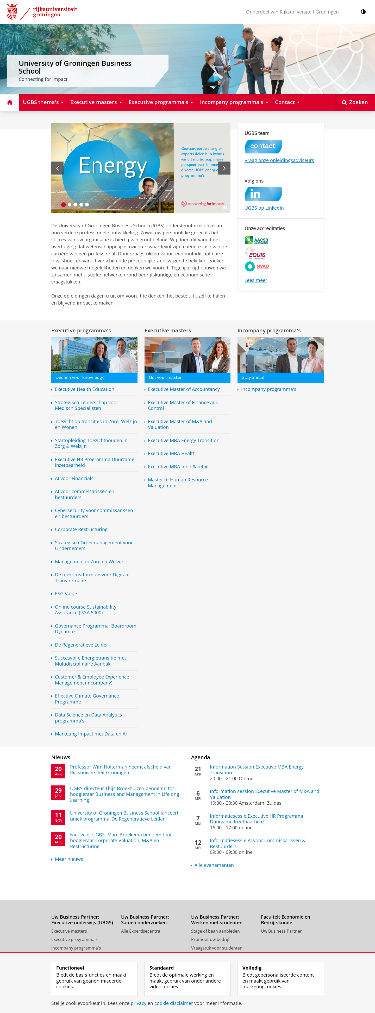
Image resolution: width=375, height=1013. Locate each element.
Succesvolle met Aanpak (90, 661)
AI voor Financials (74, 478)
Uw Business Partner (281, 931)
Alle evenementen (214, 865)
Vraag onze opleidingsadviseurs (279, 160)
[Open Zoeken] (355, 102)
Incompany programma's (269, 330)
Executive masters (168, 330)
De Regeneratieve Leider (81, 645)
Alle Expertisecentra (140, 931)
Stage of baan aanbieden (215, 931)
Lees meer (256, 280)
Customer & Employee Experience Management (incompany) (92, 680)
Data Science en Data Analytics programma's (88, 718)
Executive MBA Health (172, 453)
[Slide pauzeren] (225, 207)
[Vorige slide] (57, 168)
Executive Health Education (84, 389)
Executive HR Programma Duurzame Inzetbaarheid (94, 462)
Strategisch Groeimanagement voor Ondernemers (94, 545)
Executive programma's (81, 330)
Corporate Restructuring (81, 529)
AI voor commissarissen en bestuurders (84, 494)
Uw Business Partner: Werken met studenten (216, 920)
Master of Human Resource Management (178, 482)
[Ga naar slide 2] (70, 205)
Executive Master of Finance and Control (183, 405)
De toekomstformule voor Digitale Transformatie (92, 577)
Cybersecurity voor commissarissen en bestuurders (94, 513)
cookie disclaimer (173, 1003)
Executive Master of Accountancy (184, 389)
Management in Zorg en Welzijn (89, 562)
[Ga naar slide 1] (64, 205)
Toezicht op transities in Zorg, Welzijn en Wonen (96, 424)
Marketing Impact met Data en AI (91, 734)
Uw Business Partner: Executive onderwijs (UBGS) (82, 920)
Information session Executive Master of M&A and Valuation (264, 794)
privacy (138, 1003)
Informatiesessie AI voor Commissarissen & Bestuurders (257, 843)
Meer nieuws (69, 859)
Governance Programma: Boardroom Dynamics (95, 629)
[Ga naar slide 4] (81, 205)
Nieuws (60, 757)
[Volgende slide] (224, 168)
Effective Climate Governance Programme (87, 699)
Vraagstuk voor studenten (216, 948)
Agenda (200, 757)
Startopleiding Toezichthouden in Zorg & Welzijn (91, 443)
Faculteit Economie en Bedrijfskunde (285, 920)
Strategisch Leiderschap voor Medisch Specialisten (86, 405)
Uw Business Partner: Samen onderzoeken (145, 920)
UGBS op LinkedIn (264, 208)
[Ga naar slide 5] (87, 205)
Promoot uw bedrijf (210, 939)
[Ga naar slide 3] (75, 205)
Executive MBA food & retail (178, 467)
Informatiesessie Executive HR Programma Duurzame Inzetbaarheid (256, 819)
